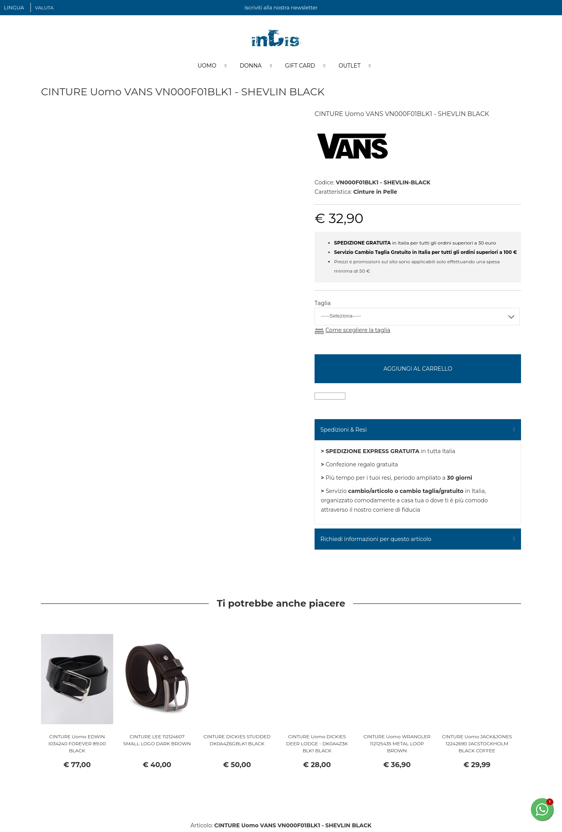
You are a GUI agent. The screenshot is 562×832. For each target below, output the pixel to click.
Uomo (206, 67)
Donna (250, 67)
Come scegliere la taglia (357, 332)
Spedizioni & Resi (343, 431)
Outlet (349, 67)
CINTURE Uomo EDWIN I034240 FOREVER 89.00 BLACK (77, 745)
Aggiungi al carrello (417, 370)
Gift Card (300, 67)
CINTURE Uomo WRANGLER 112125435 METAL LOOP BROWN (396, 745)
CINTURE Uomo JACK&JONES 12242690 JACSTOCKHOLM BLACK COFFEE (477, 745)
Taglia (323, 305)
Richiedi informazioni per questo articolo (375, 540)
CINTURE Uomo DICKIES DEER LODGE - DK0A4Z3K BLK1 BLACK (317, 745)
